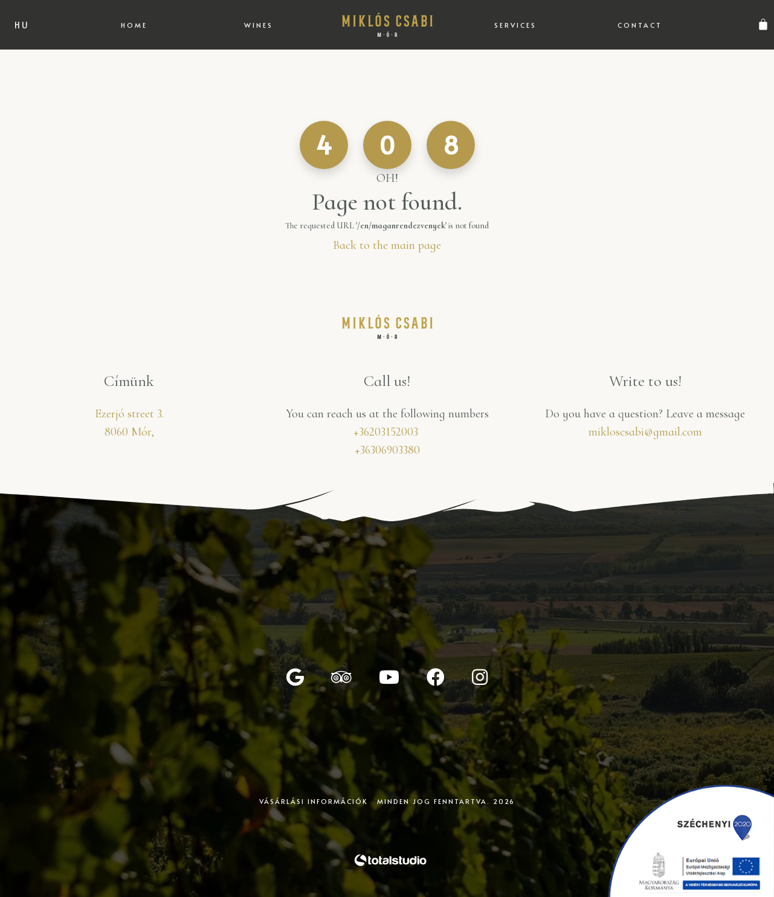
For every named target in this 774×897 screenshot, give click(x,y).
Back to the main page (387, 245)
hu (22, 25)
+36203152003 (385, 432)
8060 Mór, (129, 432)
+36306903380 (387, 450)
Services (515, 25)
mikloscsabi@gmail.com (645, 432)
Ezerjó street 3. (129, 414)
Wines (258, 25)
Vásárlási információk (313, 801)
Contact (640, 25)
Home (134, 25)
